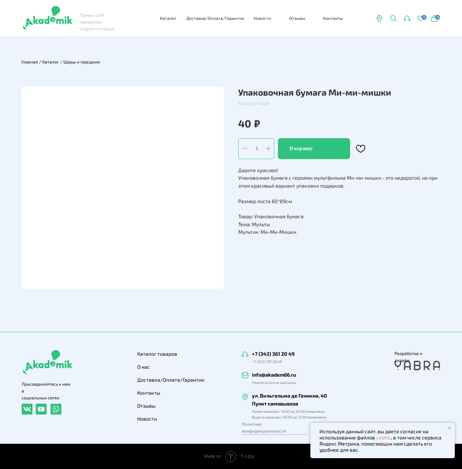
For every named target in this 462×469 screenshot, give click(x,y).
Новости (262, 18)
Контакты (333, 18)
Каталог (168, 18)
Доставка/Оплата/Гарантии (215, 18)
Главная (29, 61)
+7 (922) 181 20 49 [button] (267, 361)
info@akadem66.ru (274, 375)
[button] (407, 18)
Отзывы (297, 18)
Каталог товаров (157, 354)
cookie (383, 437)
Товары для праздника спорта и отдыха (97, 21)
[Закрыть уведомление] (449, 428)
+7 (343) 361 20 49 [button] (273, 354)
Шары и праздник (82, 61)
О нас (143, 367)
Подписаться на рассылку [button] (274, 382)
